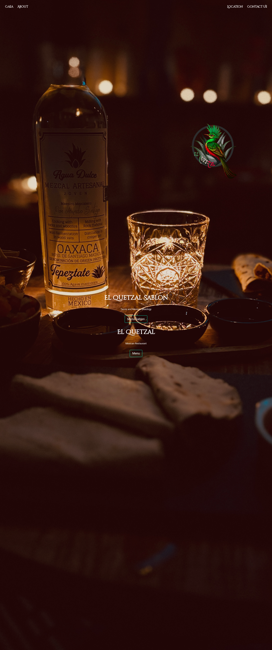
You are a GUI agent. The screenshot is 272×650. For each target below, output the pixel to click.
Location (236, 6)
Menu (136, 353)
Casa (9, 7)
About (22, 7)
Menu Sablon (136, 319)
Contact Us (257, 7)
